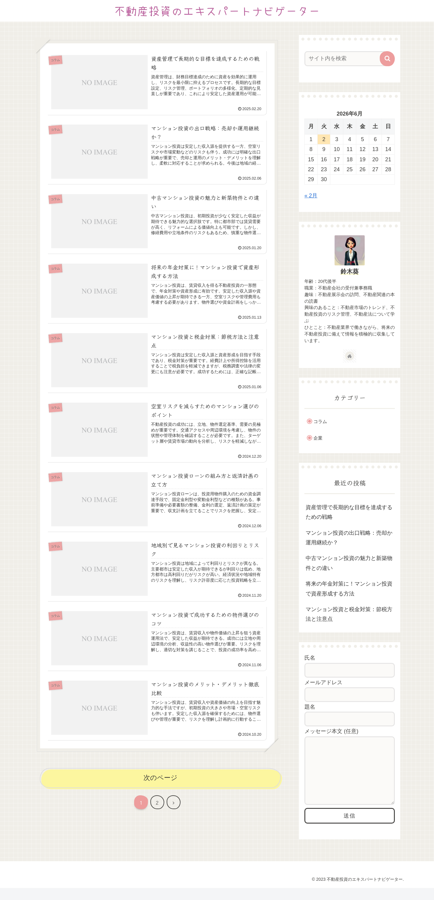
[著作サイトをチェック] (350, 356)
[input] (346, 58)
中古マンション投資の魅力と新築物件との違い (349, 563)
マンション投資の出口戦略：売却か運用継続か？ (349, 538)
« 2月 (310, 196)
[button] (387, 58)
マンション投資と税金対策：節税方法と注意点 (349, 614)
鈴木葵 (350, 271)
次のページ (160, 777)
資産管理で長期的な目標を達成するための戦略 (349, 512)
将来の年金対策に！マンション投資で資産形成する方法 (349, 588)
